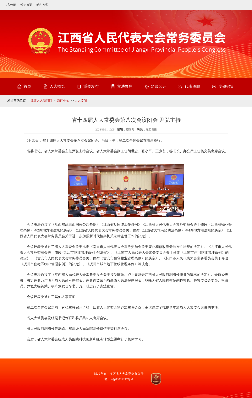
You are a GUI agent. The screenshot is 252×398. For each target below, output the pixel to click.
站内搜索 (42, 4)
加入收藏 (10, 4)
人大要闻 (80, 100)
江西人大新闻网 (41, 100)
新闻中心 (63, 100)
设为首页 (26, 4)
